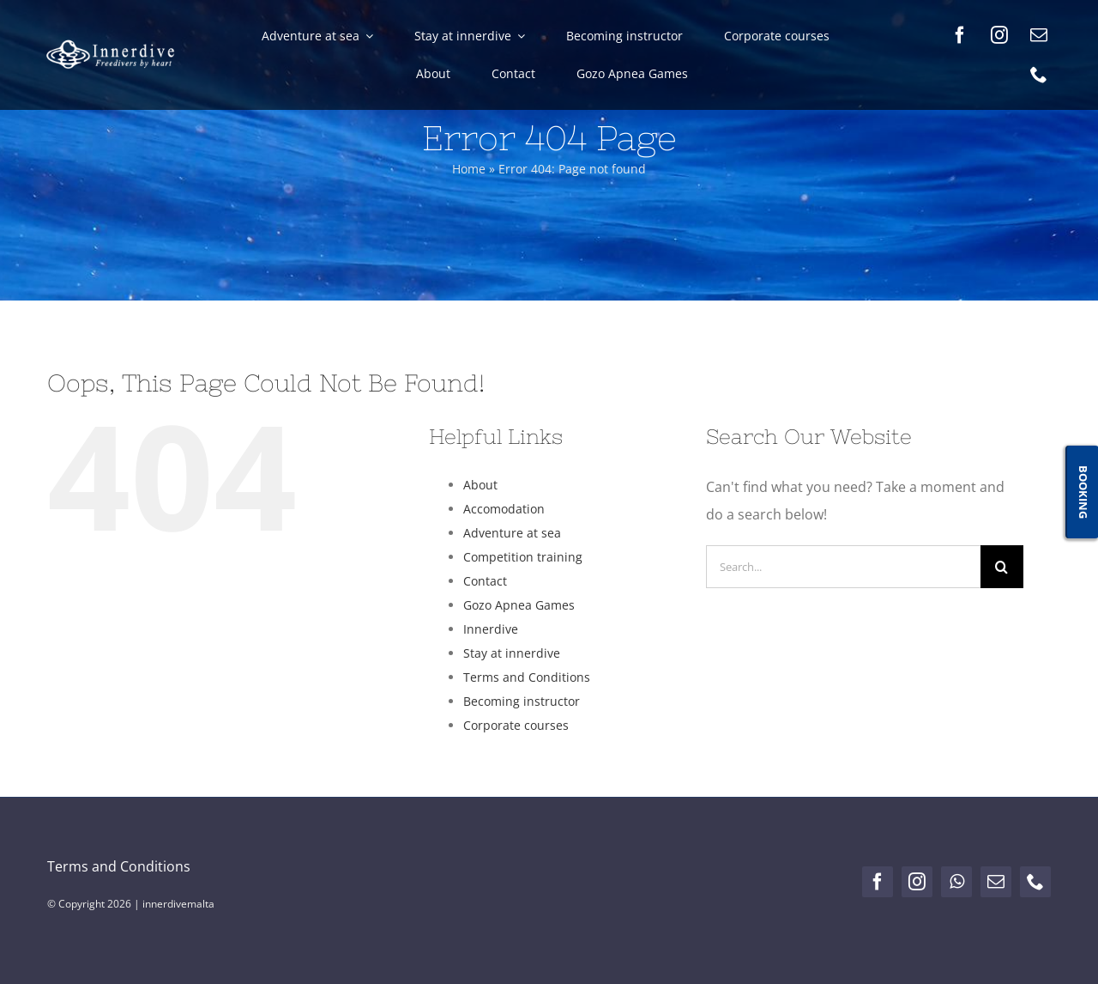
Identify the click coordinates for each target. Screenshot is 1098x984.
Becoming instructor (521, 701)
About (480, 485)
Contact (485, 581)
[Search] (1001, 566)
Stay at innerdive (511, 653)
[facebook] (959, 35)
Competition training (522, 557)
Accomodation (504, 509)
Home (469, 169)
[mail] (1038, 35)
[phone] (1038, 74)
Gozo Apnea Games (519, 605)
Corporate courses (516, 725)
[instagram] (999, 35)
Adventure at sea (512, 533)
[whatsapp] (956, 881)
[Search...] (843, 566)
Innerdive (490, 629)
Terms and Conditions (526, 677)
